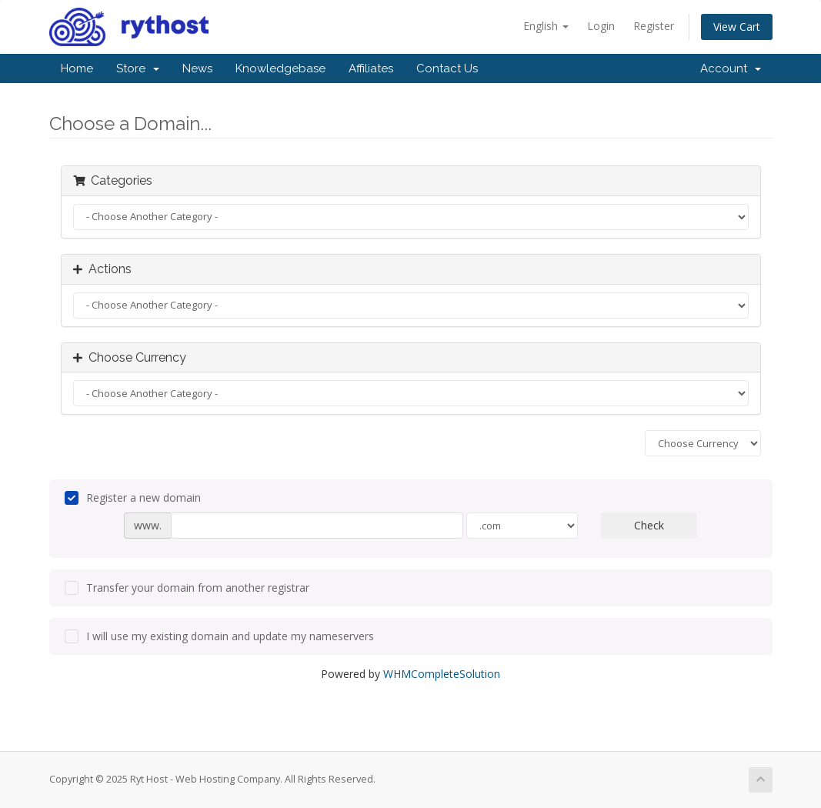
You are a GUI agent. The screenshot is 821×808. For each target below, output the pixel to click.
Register (653, 25)
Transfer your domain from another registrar (187, 588)
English (546, 25)
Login (601, 25)
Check (649, 525)
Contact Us (447, 68)
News (197, 68)
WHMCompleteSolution (441, 673)
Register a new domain (133, 498)
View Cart (736, 26)
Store (137, 68)
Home (77, 68)
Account (730, 68)
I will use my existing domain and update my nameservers (219, 636)
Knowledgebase (280, 68)
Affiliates (371, 68)
